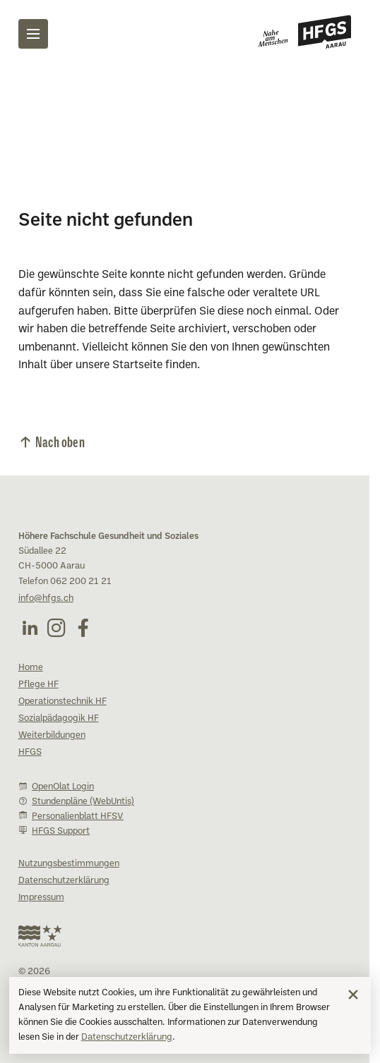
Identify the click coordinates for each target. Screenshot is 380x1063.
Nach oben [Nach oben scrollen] (60, 441)
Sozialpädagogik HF (58, 719)
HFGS (30, 752)
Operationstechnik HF (62, 702)
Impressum (41, 898)
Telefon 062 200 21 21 (65, 582)
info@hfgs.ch (45, 599)
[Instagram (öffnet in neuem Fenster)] (56, 627)
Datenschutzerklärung (126, 1037)
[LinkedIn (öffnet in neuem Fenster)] (29, 627)
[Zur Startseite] (305, 32)
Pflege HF (38, 685)
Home (30, 668)
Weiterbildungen (51, 735)
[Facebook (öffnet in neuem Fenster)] (83, 627)
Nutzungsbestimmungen (68, 864)
